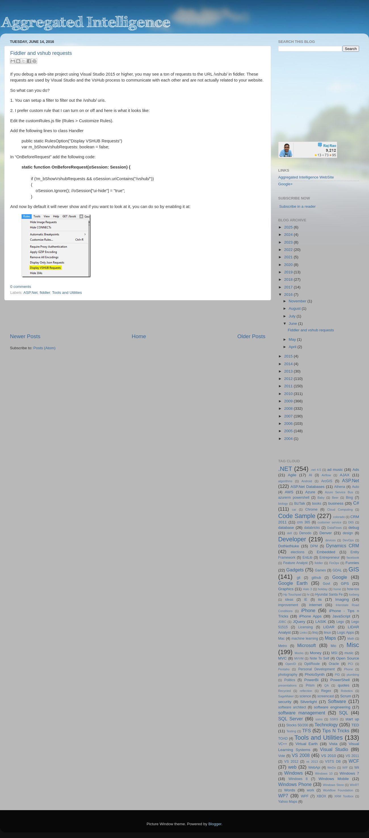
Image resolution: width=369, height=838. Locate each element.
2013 (289, 371)
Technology (326, 724)
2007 (289, 416)
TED (355, 725)
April (293, 347)
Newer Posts (25, 336)
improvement (288, 605)
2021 (289, 257)
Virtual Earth (306, 744)
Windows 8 (298, 779)
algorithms (285, 481)
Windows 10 (324, 773)
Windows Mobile (333, 779)
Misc (353, 644)
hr (308, 594)
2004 (289, 438)
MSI (334, 653)
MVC (282, 658)
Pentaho (284, 669)
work (310, 790)
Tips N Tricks (335, 730)
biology (283, 503)
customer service (329, 522)
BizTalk (299, 504)
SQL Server (290, 718)
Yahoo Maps (287, 802)
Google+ (285, 184)
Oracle (334, 664)
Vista (333, 744)
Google (339, 577)
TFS (306, 730)
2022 (289, 250)
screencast (325, 696)
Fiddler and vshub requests (41, 53)
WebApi (314, 768)
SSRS (334, 719)
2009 (289, 401)
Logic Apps (345, 633)
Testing (291, 731)
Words (289, 790)
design (348, 533)
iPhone (308, 610)
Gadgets (295, 569)
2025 (289, 227)
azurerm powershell (293, 498)
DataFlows (334, 527)
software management (301, 712)
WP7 (283, 795)
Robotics (347, 691)
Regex (326, 691)
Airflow (326, 475)
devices (330, 540)
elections (297, 552)
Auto (355, 487)
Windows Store (333, 785)
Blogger (214, 824)
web (292, 767)
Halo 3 (307, 589)
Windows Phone (295, 784)
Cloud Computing (340, 509)
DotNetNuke (288, 546)
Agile (292, 475)
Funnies (352, 563)
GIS (354, 569)
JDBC (282, 621)
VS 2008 (301, 755)
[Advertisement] (137, 316)
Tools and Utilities (67, 292)
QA (326, 685)
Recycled (284, 691)
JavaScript (341, 616)
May (293, 339)
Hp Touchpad (292, 594)
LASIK (320, 621)
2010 (289, 394)
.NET (285, 468)
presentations (287, 685)
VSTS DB (333, 762)
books (316, 504)
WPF (305, 796)
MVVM (298, 658)
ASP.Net (31, 292)
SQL (343, 712)
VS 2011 (352, 756)
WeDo (331, 767)
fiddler (45, 292)
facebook (353, 557)
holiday (323, 589)
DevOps (348, 540)
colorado (339, 517)
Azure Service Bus (339, 492)
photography (287, 675)
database (286, 527)
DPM (314, 546)
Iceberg (354, 594)
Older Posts (251, 336)
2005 (289, 431)
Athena (339, 487)
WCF (354, 761)
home (337, 589)
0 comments (20, 286)
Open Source (347, 658)
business (335, 503)
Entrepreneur (329, 558)
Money (316, 653)
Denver (325, 533)
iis (320, 599)
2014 (289, 364)
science (305, 696)
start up (352, 719)
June (293, 323)
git (298, 578)
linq (315, 633)
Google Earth (292, 583)
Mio (333, 646)
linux (327, 633)
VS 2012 (291, 762)
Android (306, 481)
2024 (289, 234)
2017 (289, 287)
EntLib (307, 558)
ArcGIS (326, 481)
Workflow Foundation (338, 790)
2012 (289, 379)
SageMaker (286, 696)
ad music (335, 469)
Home (139, 336)
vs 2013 (312, 761)
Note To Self (319, 658)
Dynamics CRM (342, 545)
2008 (289, 408)
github (316, 578)
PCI (350, 664)
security (285, 702)
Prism (310, 685)
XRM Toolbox (344, 796)
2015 (289, 356)
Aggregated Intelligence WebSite (306, 177)
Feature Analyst (295, 563)
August (295, 308)
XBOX (321, 796)
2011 (289, 386)
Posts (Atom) (44, 348)
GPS (345, 583)
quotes (343, 685)
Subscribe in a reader (297, 206)
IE (305, 600)
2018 (289, 279)
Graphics (285, 589)
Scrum (345, 696)
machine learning (305, 639)
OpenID (290, 664)
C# (356, 503)
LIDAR (329, 627)
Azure (310, 492)
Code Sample (296, 515)
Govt (326, 584)
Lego (340, 622)
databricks (312, 528)
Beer (335, 497)
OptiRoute (312, 664)
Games (320, 570)
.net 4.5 (316, 469)
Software (337, 701)
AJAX (344, 475)
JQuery (299, 621)
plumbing (353, 674)
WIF (345, 767)
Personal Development (316, 669)
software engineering (332, 707)
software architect (292, 707)
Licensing (305, 627)
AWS (289, 492)
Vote (281, 756)
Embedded (326, 552)
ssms (318, 719)
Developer (292, 539)
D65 (351, 522)
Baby (320, 497)
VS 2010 (328, 756)
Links (303, 632)
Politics (289, 680)
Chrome (311, 509)
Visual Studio (334, 749)
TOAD (283, 739)
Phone (348, 669)
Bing (349, 498)
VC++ (282, 744)
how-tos (353, 589)
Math (350, 638)
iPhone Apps (310, 616)
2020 (289, 265)
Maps (330, 638)
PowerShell (340, 680)
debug (353, 527)
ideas (289, 600)
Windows (293, 772)
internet (315, 605)
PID (337, 674)
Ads (356, 469)
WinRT (354, 785)
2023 (289, 242)
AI (310, 475)
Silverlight (308, 702)
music (348, 653)
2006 (289, 423)
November (298, 301)
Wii (356, 768)
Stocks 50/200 (297, 725)
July (293, 316)
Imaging (342, 599)
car (294, 509)
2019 (289, 272)
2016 (289, 294)
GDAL (337, 570)
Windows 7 (349, 773)
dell (289, 533)
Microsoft (306, 645)
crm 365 (303, 522)
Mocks (299, 653)
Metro (282, 646)
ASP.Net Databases (308, 486)
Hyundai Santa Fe (329, 594)
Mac (281, 639)
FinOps (334, 563)
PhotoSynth (315, 674)
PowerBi (311, 680)
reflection (306, 691)
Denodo (305, 533)
